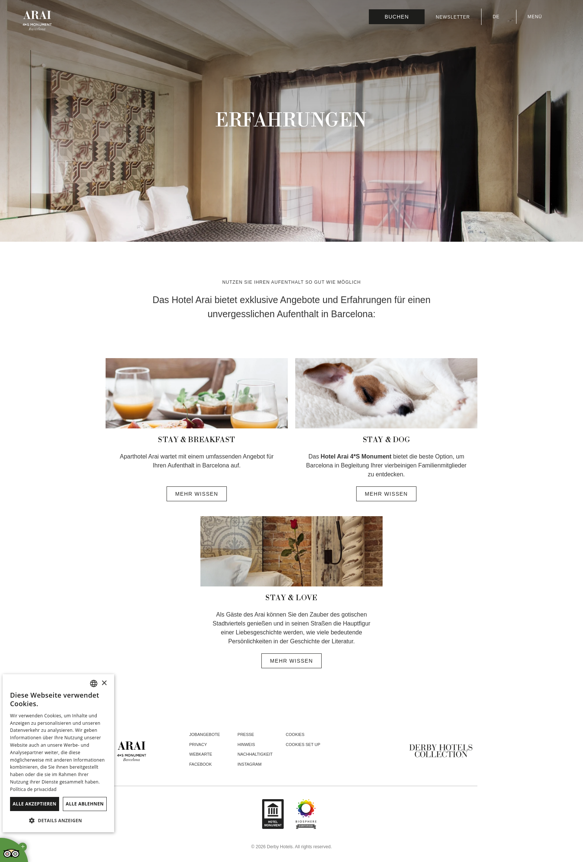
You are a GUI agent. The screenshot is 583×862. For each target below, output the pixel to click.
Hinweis (246, 744)
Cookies (295, 734)
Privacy (198, 744)
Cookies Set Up (303, 744)
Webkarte (200, 754)
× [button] (104, 683)
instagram (250, 764)
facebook (200, 764)
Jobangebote (204, 734)
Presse (246, 734)
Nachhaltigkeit (255, 754)
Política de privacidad (33, 789)
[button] (58, 820)
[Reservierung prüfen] (397, 16)
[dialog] (58, 753)
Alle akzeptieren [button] (35, 804)
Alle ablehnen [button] (85, 804)
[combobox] (93, 683)
